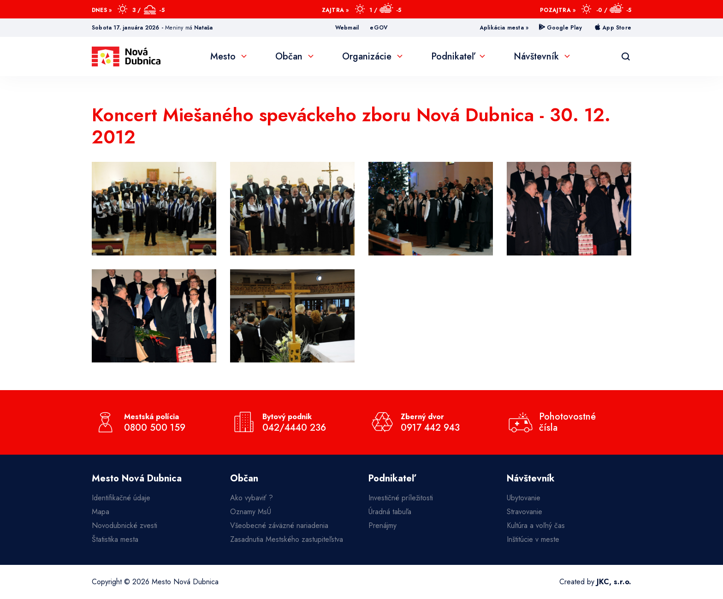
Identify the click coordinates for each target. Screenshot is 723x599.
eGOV (379, 28)
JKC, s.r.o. (614, 581)
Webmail (347, 28)
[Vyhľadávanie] (625, 56)
